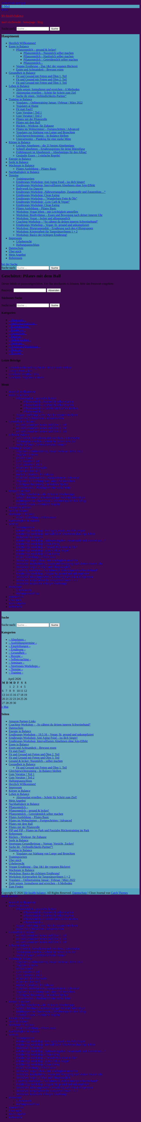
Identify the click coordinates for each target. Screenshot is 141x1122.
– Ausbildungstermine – (23, 323)
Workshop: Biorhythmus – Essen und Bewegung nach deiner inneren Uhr (59, 215)
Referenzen (15, 258)
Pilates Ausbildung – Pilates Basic (36, 168)
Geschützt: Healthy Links (24, 374)
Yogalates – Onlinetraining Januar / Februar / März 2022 (49, 102)
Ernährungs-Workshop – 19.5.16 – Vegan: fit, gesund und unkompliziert (51, 734)
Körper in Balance (19, 142)
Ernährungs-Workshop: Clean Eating (37, 195)
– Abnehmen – (17, 319)
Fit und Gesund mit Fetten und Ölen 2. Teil (41, 79)
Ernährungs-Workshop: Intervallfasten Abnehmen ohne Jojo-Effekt (55, 185)
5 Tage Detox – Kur (20, 370)
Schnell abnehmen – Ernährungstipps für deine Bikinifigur (50, 148)
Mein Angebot (17, 254)
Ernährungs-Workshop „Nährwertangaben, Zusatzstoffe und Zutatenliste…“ (61, 191)
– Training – (16, 353)
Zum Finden (16, 886)
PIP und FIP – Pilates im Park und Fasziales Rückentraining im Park (49, 830)
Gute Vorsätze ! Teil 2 (29, 115)
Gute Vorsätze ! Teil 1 (29, 112)
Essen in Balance (19, 46)
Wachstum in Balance (21, 165)
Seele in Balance (18, 162)
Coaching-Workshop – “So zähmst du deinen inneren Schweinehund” (57, 221)
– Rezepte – (16, 336)
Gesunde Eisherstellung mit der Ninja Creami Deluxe (40, 367)
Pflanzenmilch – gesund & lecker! (36, 49)
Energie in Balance (20, 158)
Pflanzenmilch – (33, 62)
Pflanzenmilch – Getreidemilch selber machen (51, 59)
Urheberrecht (24, 241)
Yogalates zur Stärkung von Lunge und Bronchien (45, 132)
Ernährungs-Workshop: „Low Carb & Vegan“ (43, 201)
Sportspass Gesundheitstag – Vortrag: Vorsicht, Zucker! (41, 843)
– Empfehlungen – (19, 326)
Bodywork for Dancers (29, 188)
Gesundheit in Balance (22, 72)
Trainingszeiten (25, 178)
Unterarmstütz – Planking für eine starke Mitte (43, 139)
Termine (14, 175)
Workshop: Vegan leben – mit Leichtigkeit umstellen (47, 211)
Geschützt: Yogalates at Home (26, 377)
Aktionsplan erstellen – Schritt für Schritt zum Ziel (46, 92)
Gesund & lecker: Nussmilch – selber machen (36, 761)
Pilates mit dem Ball (28, 122)
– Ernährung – (17, 329)
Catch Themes (119, 892)
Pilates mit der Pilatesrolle (31, 119)
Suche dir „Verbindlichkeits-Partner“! (31, 846)
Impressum (15, 238)
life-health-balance (12, 15)
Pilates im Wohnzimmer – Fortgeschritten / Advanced (47, 129)
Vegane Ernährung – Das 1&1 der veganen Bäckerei (47, 66)
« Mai (4, 706)
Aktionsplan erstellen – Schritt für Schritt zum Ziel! (46, 797)
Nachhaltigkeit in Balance (24, 172)
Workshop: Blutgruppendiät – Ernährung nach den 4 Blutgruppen (54, 228)
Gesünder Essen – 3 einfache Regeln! (38, 155)
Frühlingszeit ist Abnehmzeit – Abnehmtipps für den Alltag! (51, 152)
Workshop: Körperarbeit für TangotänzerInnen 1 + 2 (46, 231)
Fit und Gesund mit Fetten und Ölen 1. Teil (41, 76)
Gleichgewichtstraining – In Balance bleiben (42, 135)
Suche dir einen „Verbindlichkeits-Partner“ (41, 96)
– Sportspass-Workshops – (24, 346)
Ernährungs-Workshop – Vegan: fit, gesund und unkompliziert (52, 224)
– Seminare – (16, 343)
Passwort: (23, 290)
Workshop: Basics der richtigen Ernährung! (41, 234)
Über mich (15, 251)
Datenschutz (16, 248)
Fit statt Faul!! (24, 109)
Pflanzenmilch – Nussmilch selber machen (49, 53)
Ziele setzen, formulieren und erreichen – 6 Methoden (47, 89)
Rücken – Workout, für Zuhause (35, 125)
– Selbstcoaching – (20, 339)
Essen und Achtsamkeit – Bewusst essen (40, 69)
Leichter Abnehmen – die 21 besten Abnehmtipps (45, 145)
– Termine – (16, 349)
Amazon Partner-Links (22, 721)
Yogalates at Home (27, 105)
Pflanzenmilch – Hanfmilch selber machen (49, 56)
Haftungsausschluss (27, 244)
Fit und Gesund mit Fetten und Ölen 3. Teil (41, 82)
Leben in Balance (19, 86)
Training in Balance (20, 99)
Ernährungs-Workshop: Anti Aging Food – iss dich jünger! (50, 182)
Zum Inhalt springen (13, 3)
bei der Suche (9, 264)
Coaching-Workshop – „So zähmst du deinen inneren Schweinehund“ (50, 724)
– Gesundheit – (18, 333)
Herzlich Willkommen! (22, 43)
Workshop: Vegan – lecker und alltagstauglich (43, 218)
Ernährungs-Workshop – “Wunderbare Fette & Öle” (46, 198)
